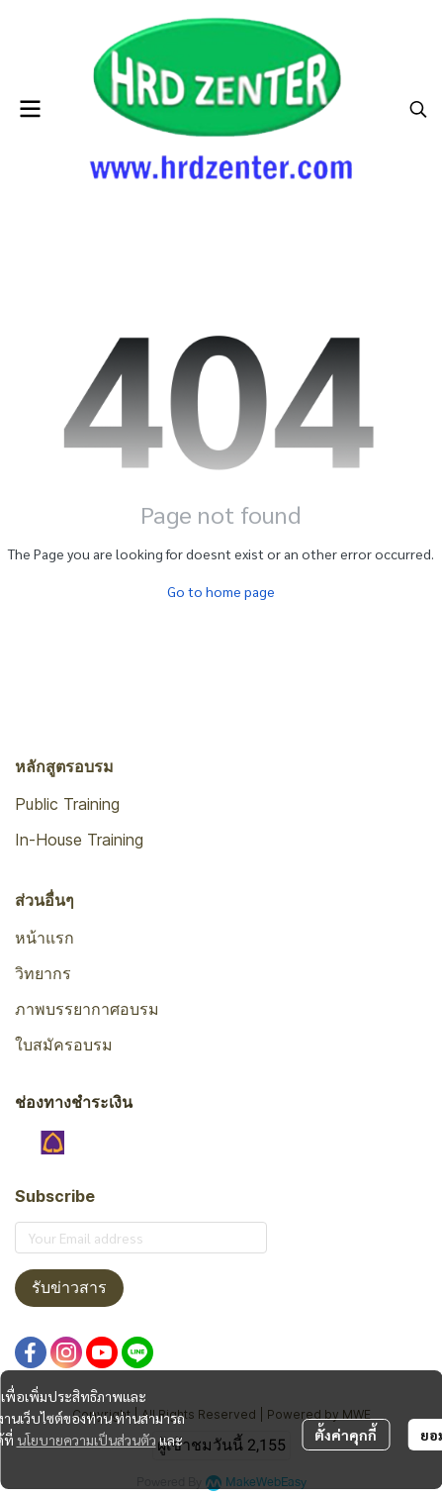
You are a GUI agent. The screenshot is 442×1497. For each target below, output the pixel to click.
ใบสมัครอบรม (64, 1044)
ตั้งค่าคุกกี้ (345, 1435)
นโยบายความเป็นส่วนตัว (86, 1439)
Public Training (67, 804)
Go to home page (221, 591)
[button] (418, 109)
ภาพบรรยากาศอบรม (87, 1009)
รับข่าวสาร (69, 1287)
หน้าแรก (44, 938)
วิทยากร (43, 973)
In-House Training (79, 839)
